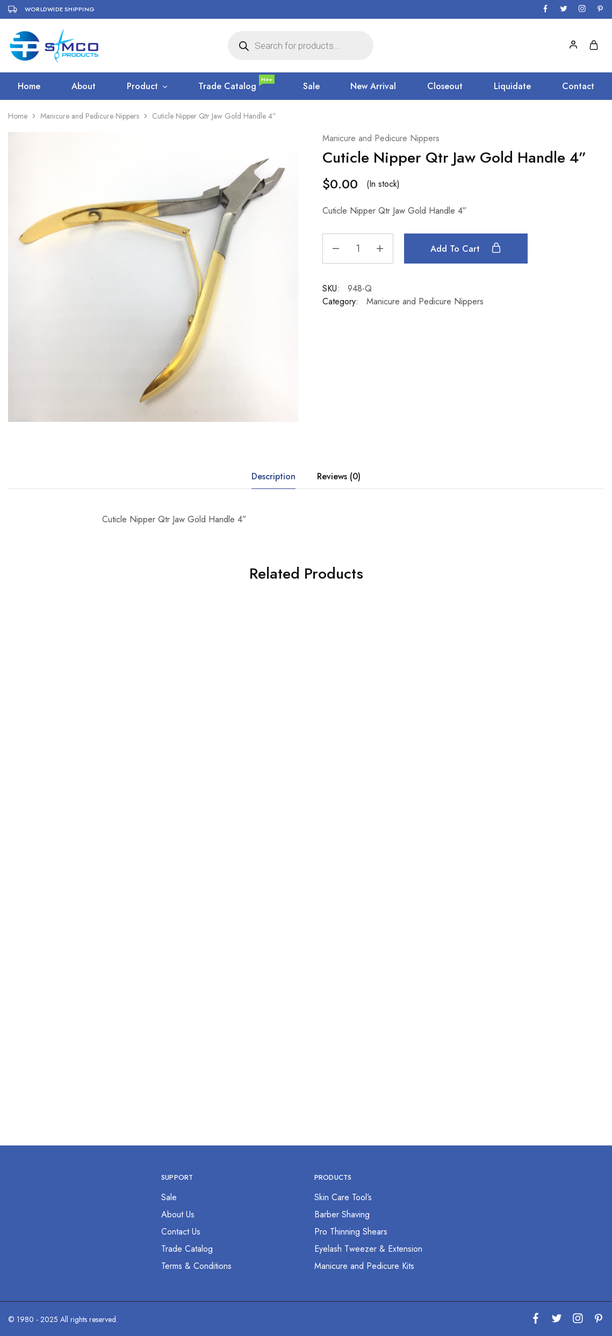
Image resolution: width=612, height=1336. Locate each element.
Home (29, 86)
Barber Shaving (342, 1214)
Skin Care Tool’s (343, 1197)
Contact (578, 86)
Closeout (445, 86)
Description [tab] (273, 476)
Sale (311, 86)
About (83, 86)
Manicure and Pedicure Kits (364, 1266)
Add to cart (465, 248)
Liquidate (512, 86)
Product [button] (148, 86)
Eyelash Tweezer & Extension (368, 1249)
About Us (178, 1214)
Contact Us (180, 1231)
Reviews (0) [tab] (339, 476)
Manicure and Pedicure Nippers (89, 116)
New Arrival (373, 86)
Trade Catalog (235, 86)
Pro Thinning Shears (350, 1231)
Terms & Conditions (196, 1266)
